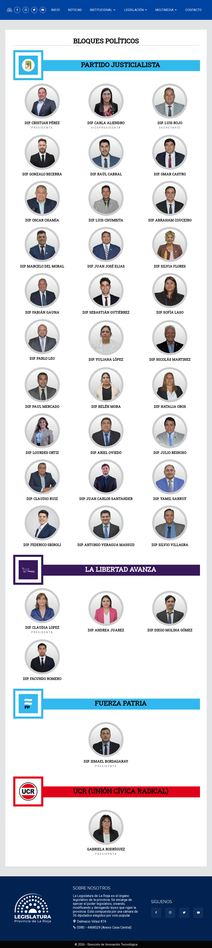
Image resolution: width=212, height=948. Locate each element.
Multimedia (166, 10)
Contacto (193, 10)
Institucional (103, 10)
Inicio (55, 10)
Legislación (135, 10)
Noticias (75, 10)
